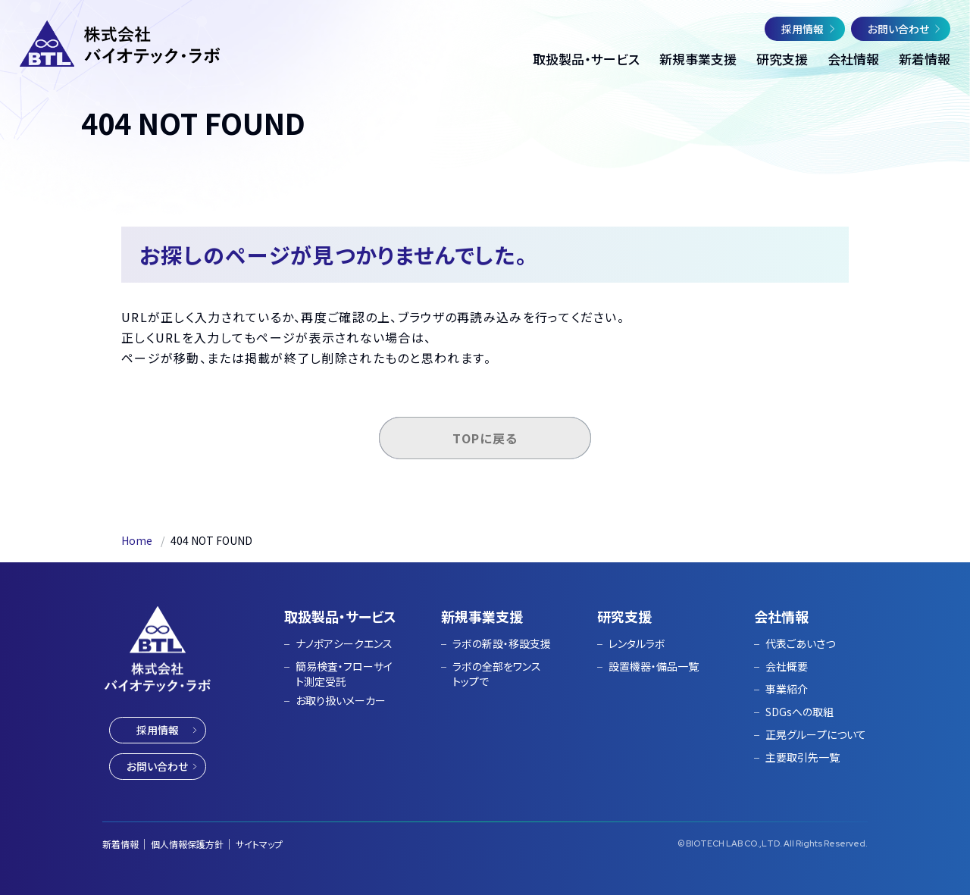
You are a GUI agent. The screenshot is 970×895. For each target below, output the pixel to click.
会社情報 (781, 616)
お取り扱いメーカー (341, 700)
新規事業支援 (482, 616)
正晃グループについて (815, 734)
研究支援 (624, 616)
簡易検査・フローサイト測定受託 (344, 674)
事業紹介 (786, 688)
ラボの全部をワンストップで (496, 674)
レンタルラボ (637, 644)
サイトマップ (259, 843)
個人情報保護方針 (187, 843)
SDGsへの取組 (799, 711)
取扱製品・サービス (340, 616)
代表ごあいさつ (800, 644)
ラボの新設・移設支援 (501, 644)
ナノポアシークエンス (344, 644)
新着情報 (120, 843)
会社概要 (786, 666)
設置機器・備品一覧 (654, 666)
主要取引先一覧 (802, 757)
